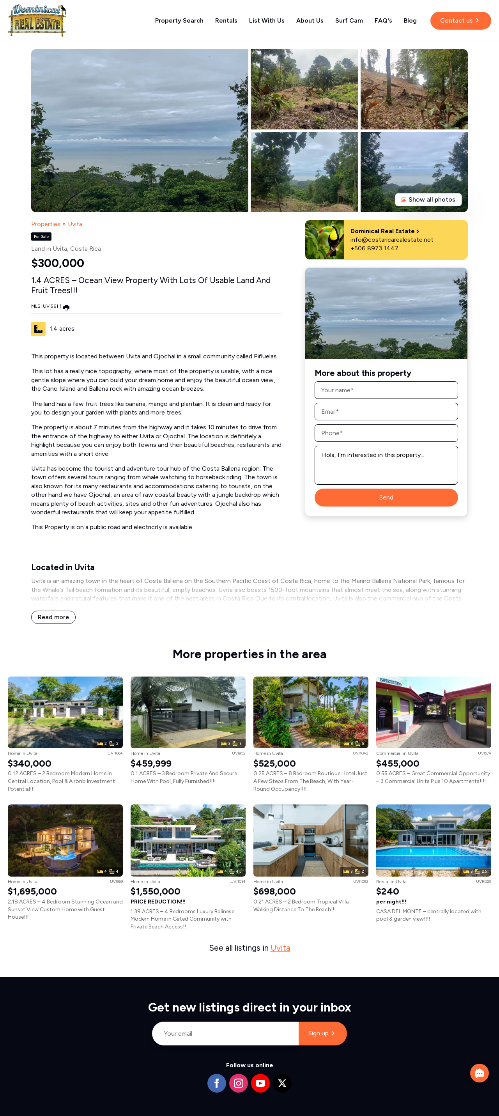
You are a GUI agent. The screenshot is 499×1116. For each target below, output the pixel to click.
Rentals (226, 20)
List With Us (267, 20)
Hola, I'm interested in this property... (386, 465)
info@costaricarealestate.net (392, 239)
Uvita (75, 224)
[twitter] (282, 1083)
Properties (45, 224)
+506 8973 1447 (374, 248)
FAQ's (383, 20)
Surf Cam (349, 20)
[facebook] (216, 1083)
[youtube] (260, 1083)
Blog (410, 20)
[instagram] (238, 1083)
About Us (310, 20)
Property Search (179, 20)
